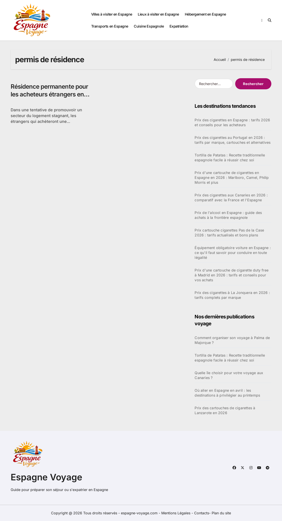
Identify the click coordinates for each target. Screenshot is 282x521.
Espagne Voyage (46, 477)
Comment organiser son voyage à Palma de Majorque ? (232, 340)
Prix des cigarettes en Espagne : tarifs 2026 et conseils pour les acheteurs (232, 122)
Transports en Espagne (109, 26)
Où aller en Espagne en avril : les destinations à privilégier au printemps (227, 392)
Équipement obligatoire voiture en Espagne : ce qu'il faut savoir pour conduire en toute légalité (233, 253)
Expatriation (179, 26)
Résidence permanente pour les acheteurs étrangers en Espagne (49, 94)
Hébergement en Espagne (205, 14)
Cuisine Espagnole (149, 26)
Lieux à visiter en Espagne (158, 14)
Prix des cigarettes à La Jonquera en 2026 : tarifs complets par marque (232, 295)
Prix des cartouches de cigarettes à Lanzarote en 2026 (225, 410)
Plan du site (221, 513)
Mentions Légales (176, 513)
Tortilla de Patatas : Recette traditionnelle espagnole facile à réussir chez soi (230, 157)
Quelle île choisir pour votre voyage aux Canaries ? (229, 375)
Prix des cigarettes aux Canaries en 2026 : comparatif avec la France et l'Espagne (231, 197)
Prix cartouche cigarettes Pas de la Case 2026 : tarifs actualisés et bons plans (229, 232)
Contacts (201, 513)
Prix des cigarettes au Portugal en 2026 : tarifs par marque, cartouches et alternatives (232, 140)
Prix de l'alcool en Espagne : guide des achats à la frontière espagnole (228, 215)
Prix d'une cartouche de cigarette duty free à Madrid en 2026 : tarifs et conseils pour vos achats (231, 275)
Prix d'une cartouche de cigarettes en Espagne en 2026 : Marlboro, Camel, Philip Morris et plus (232, 177)
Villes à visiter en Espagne (111, 14)
